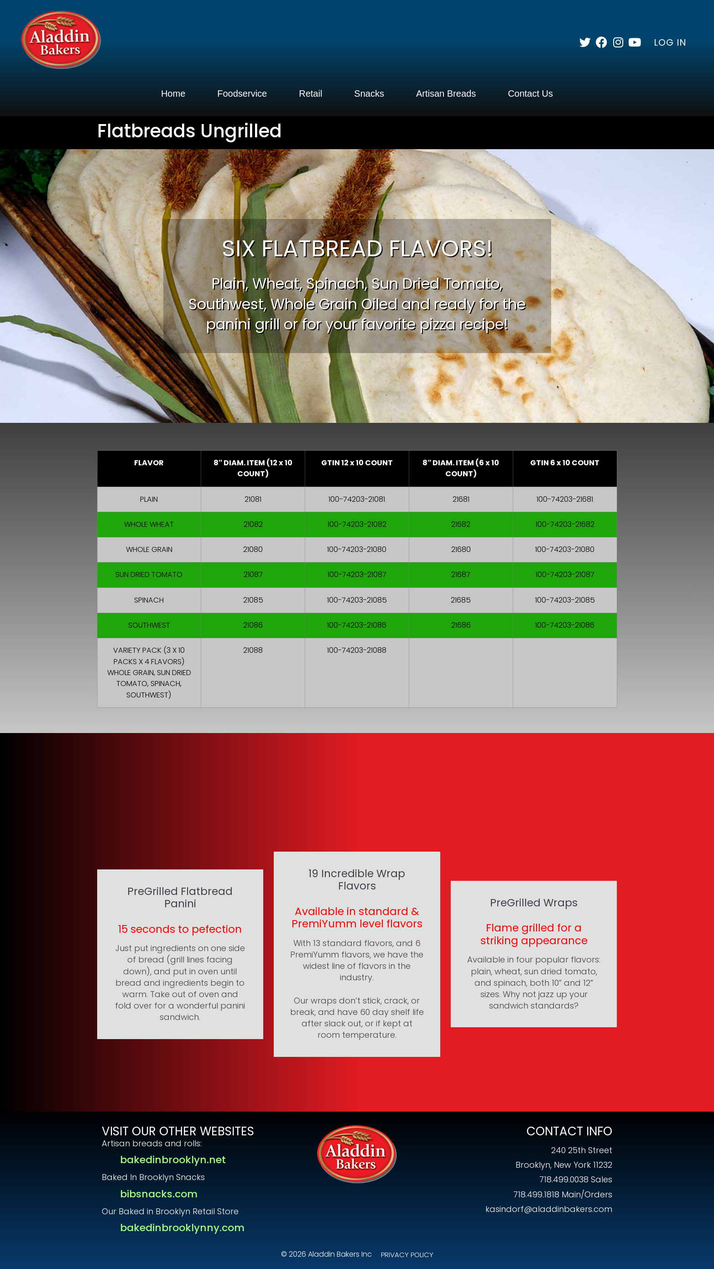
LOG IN (670, 42)
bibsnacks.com (159, 1194)
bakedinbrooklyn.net (173, 1160)
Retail (310, 93)
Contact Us (530, 93)
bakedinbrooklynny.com (182, 1228)
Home (173, 93)
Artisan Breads (446, 93)
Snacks (369, 93)
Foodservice (242, 93)
